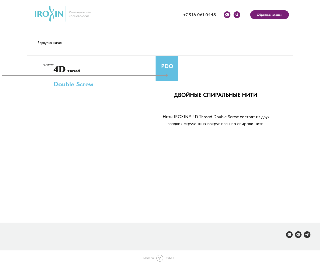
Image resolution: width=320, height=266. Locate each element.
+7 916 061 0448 (199, 14)
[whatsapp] (227, 14)
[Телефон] (237, 14)
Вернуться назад (50, 43)
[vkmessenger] (298, 237)
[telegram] (307, 237)
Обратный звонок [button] (269, 14)
